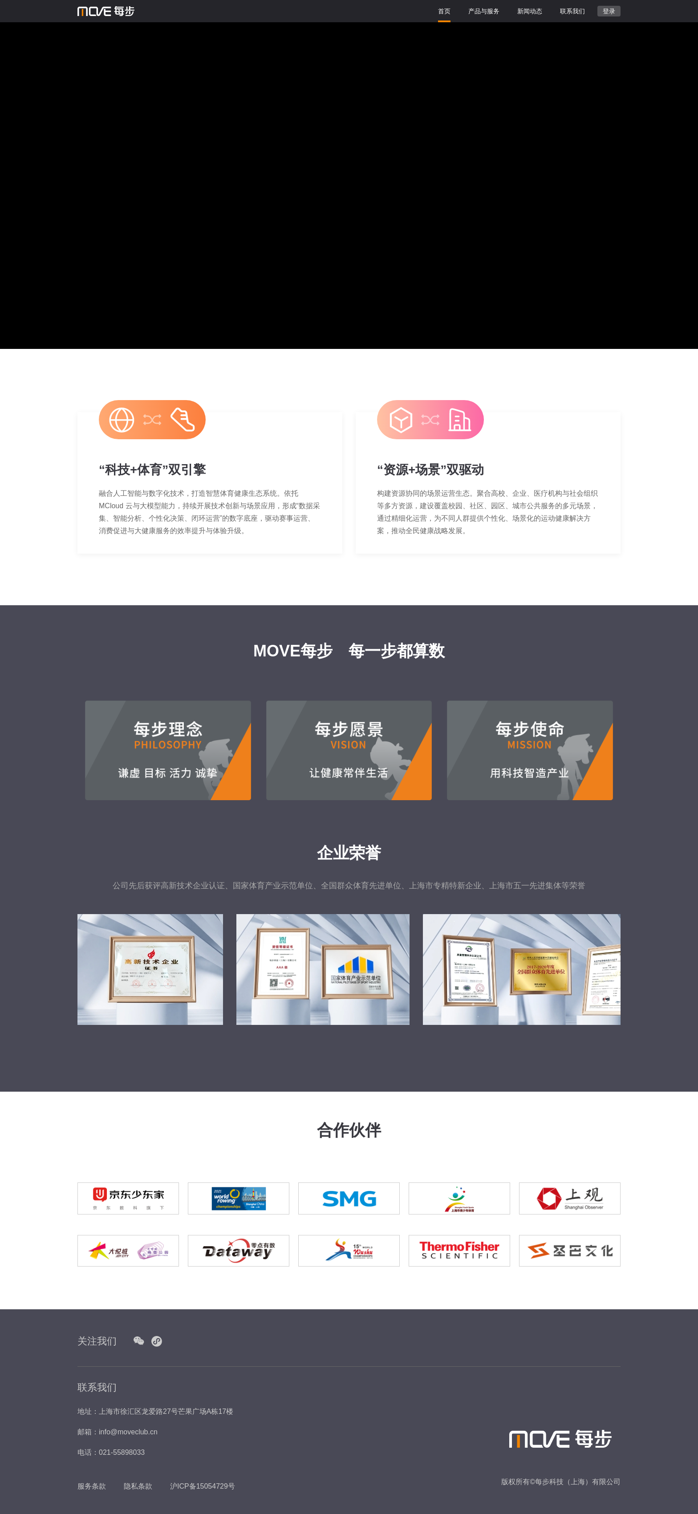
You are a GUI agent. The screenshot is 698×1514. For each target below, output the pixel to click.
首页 (444, 11)
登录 (609, 11)
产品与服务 (483, 7)
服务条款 (91, 1486)
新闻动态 (529, 11)
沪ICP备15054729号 (202, 1486)
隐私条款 (138, 1486)
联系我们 (572, 11)
